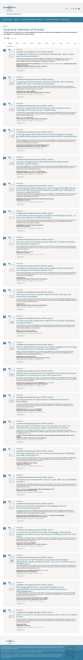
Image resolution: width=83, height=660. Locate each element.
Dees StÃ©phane (45, 57)
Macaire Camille (31, 324)
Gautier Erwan (30, 402)
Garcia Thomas (44, 564)
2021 (24, 37)
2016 (60, 37)
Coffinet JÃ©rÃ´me (32, 165)
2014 (75, 37)
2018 (46, 37)
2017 (53, 37)
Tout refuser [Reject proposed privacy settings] (70, 652)
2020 (31, 37)
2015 (68, 37)
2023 (9, 37)
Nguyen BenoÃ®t (49, 376)
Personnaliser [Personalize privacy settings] (69, 656)
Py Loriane (30, 245)
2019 (39, 37)
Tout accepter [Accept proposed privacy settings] (70, 648)
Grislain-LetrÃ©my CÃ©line (57, 57)
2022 (17, 37)
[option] (10, 37)
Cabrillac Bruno (22, 111)
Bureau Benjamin (22, 245)
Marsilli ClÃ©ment (44, 509)
